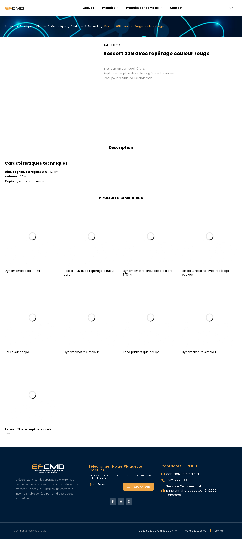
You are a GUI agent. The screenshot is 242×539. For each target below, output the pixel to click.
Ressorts (94, 26)
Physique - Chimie (33, 26)
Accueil (10, 26)
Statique (77, 26)
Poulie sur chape (17, 352)
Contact (219, 530)
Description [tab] (121, 147)
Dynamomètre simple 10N (201, 352)
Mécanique (59, 26)
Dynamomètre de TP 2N (22, 271)
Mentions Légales (195, 530)
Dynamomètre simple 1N (82, 352)
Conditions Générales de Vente (158, 530)
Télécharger (138, 487)
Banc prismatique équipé (141, 352)
